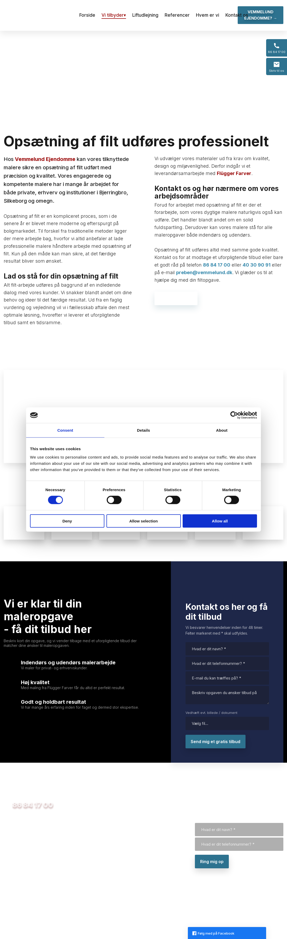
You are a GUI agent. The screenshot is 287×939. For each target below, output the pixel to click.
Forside (87, 15)
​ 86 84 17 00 (28, 804)
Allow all (220, 521)
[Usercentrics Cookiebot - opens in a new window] (234, 415)
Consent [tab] (65, 430)
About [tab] (222, 430)
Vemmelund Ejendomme (45, 159)
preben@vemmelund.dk (204, 272)
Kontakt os (236, 15)
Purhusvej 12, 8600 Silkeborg (34, 903)
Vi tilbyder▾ (113, 15)
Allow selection (143, 521)
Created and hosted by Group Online (253, 908)
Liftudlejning (145, 15)
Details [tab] (143, 430)
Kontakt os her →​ (176, 298)
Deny (67, 521)
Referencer (177, 15)
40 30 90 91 (257, 265)
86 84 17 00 (216, 265)
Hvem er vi (207, 15)
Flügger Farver (234, 173)
